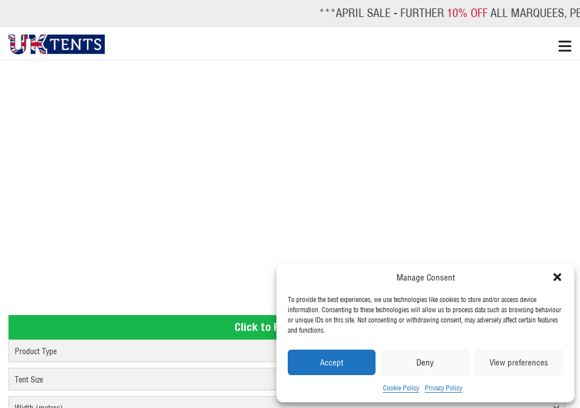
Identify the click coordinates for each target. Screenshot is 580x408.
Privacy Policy (443, 388)
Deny (425, 362)
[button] (557, 277)
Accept (331, 362)
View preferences (518, 362)
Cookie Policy (401, 388)
